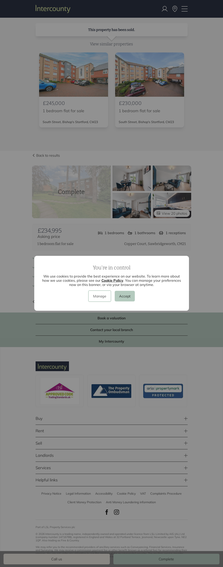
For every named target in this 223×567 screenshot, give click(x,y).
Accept (124, 296)
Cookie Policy (112, 280)
